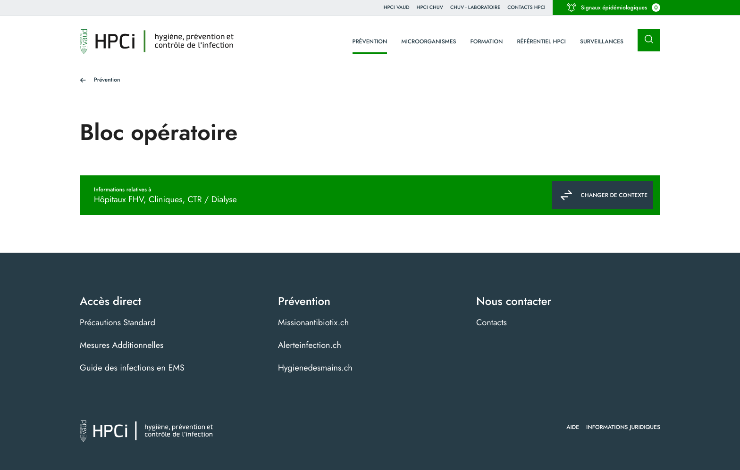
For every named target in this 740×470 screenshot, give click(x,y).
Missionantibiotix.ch (313, 322)
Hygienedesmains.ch (315, 368)
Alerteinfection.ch (309, 345)
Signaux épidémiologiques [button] (613, 7)
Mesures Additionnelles (121, 345)
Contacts (491, 322)
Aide (572, 427)
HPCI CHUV (430, 7)
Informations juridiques (623, 427)
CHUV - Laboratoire (475, 7)
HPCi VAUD (397, 7)
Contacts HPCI (526, 7)
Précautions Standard (117, 322)
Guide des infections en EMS (132, 368)
